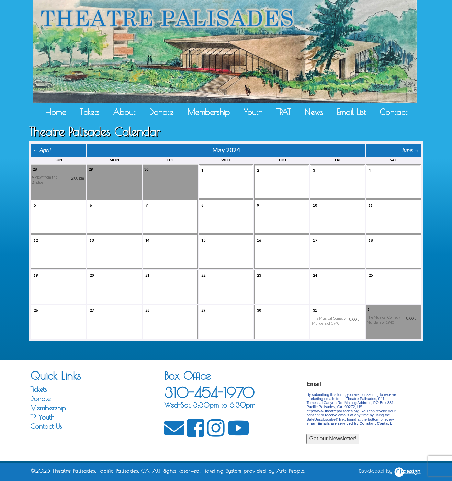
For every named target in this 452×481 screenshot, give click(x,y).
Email (313, 384)
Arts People (290, 471)
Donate (161, 112)
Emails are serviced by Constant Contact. (355, 423)
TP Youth (42, 417)
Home (55, 112)
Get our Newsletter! (333, 439)
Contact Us (46, 426)
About (124, 112)
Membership (208, 112)
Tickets (89, 112)
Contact (393, 112)
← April (42, 150)
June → (410, 150)
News (313, 112)
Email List (351, 112)
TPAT (283, 112)
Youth (253, 112)
